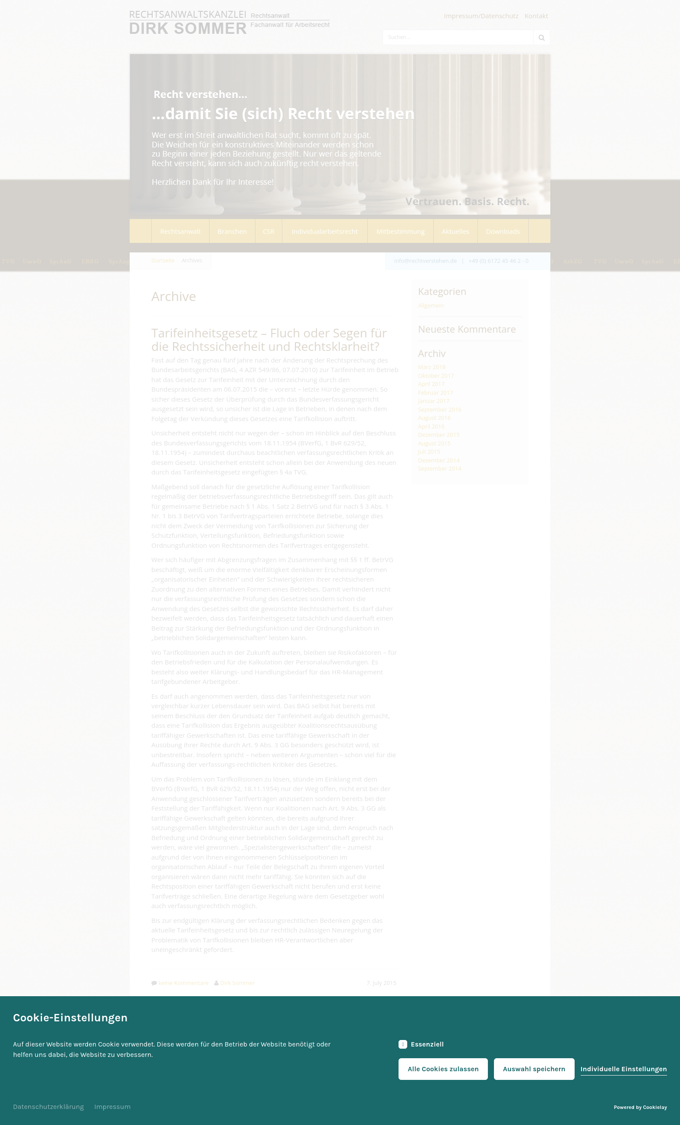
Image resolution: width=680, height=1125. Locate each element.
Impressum (112, 1106)
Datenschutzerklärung (48, 1106)
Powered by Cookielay (640, 1107)
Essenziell (421, 1044)
